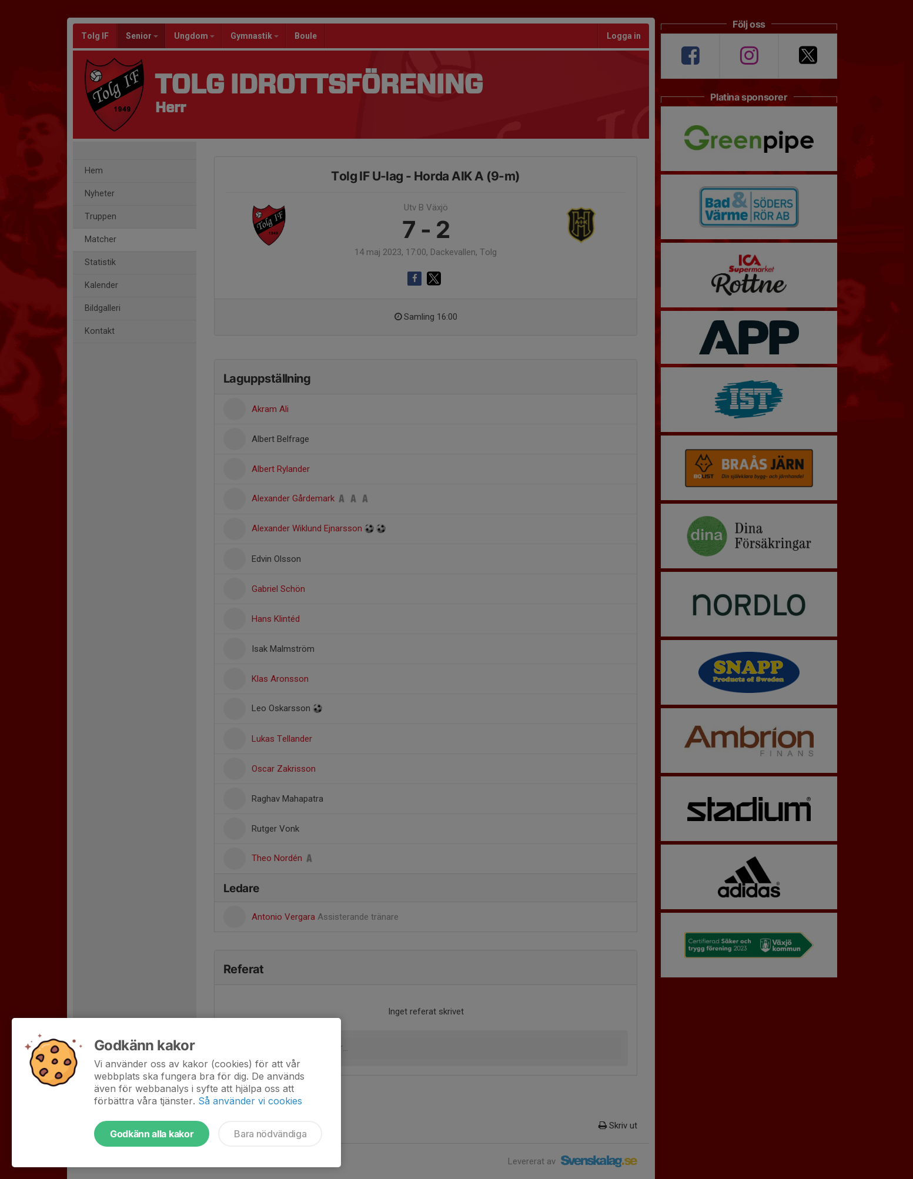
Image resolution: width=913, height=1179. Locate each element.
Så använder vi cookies (250, 1101)
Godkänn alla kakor (151, 1134)
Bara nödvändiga (270, 1134)
